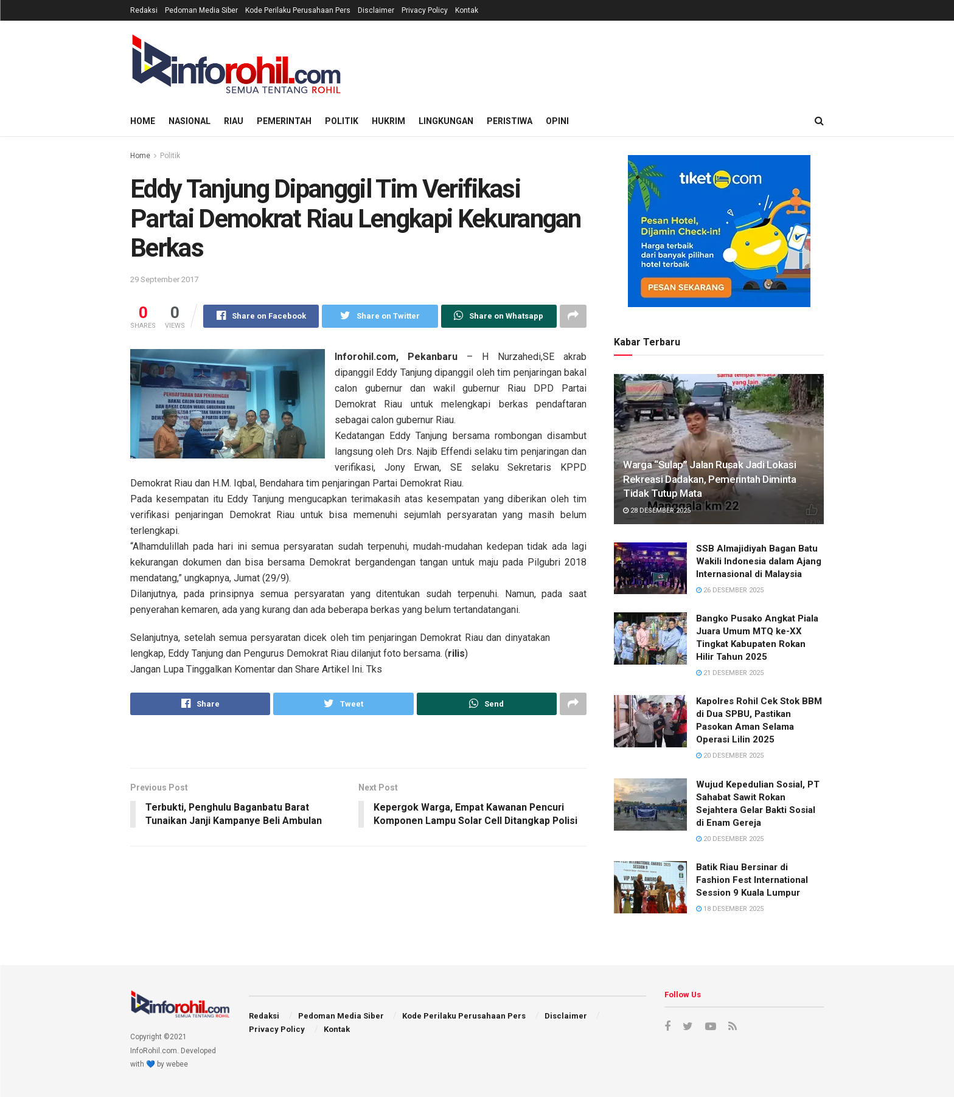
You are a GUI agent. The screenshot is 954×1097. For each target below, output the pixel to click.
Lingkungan (446, 121)
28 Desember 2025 (657, 510)
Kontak (466, 10)
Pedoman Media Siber (201, 10)
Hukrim (388, 121)
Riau (233, 121)
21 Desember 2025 (730, 673)
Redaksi (144, 10)
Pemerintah (284, 121)
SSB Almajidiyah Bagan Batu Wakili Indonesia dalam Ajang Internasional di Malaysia (758, 561)
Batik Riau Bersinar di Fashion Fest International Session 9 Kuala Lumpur (752, 880)
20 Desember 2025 (730, 756)
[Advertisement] (602, 61)
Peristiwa (509, 121)
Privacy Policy (425, 10)
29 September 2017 (164, 279)
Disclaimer (376, 10)
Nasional (190, 121)
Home (142, 121)
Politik (341, 121)
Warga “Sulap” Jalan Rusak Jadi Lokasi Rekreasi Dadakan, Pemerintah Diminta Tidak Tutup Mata (709, 479)
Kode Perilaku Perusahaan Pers (297, 10)
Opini (557, 121)
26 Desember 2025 (730, 590)
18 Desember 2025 (730, 909)
